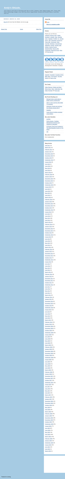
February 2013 (48, 249)
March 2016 (48, 172)
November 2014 (49, 205)
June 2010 (47, 314)
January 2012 (48, 276)
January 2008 (48, 374)
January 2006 (48, 415)
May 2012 (47, 268)
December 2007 (49, 376)
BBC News (47, 76)
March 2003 (48, 451)
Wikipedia (47, 45)
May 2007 (47, 390)
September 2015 (49, 185)
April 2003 (47, 449)
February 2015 (48, 199)
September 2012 (49, 259)
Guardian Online (59, 74)
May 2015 (47, 193)
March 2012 (48, 272)
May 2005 (47, 432)
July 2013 (47, 239)
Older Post (38, 29)
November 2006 (49, 403)
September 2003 (49, 442)
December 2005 (49, 417)
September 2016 (49, 160)
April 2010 (47, 318)
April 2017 (47, 145)
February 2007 (48, 397)
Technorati (53, 42)
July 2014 (47, 214)
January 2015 (48, 201)
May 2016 (47, 168)
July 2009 (47, 336)
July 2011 (47, 287)
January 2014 (48, 226)
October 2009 (48, 330)
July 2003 (47, 447)
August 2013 (48, 237)
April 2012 (47, 270)
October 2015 (48, 183)
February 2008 (48, 372)
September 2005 (49, 424)
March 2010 (48, 320)
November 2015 (49, 180)
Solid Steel (57, 89)
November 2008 (49, 353)
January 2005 (48, 440)
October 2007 (48, 380)
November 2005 (49, 420)
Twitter (58, 35)
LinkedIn (52, 37)
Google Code (58, 45)
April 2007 (47, 392)
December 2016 (49, 153)
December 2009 (49, 326)
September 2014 (49, 210)
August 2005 (48, 426)
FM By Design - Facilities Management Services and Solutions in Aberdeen (53, 123)
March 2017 (48, 147)
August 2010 (48, 309)
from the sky (50, 52)
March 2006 (48, 411)
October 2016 (48, 158)
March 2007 (48, 395)
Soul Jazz (57, 90)
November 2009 (49, 328)
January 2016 (48, 176)
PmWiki (55, 38)
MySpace (52, 43)
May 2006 (47, 407)
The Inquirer (54, 76)
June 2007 (47, 388)
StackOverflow (48, 48)
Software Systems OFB (51, 35)
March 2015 (48, 197)
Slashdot (50, 38)
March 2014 (48, 222)
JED (49, 40)
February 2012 (48, 274)
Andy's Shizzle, (12, 7)
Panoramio (54, 40)
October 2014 (48, 207)
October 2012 (48, 257)
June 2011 (47, 289)
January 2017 (48, 151)
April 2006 (47, 409)
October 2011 (48, 282)
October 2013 (48, 232)
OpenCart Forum (55, 50)
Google (52, 45)
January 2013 (48, 251)
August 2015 (48, 187)
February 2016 (48, 174)
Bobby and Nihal (57, 87)
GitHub (46, 47)
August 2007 (48, 384)
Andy (48, 22)
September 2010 (49, 307)
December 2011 (49, 278)
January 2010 (48, 324)
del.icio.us (59, 40)
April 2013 (47, 245)
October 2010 (48, 305)
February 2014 (48, 224)
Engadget (52, 74)
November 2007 (49, 378)
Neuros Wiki (56, 48)
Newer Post (4, 29)
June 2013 (47, 241)
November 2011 (49, 280)
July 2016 (47, 164)
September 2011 (49, 284)
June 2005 (47, 430)
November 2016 (49, 155)
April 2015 (47, 195)
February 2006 (48, 413)
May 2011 (47, 291)
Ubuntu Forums (53, 47)
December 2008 (49, 351)
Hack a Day (53, 78)
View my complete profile (53, 24)
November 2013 (49, 230)
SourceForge (58, 43)
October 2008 (48, 355)
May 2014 (47, 218)
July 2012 (47, 264)
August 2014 (48, 212)
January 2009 (48, 349)
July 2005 (47, 428)
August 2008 (48, 359)
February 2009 (48, 347)
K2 (58, 38)
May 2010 (47, 316)
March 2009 (48, 345)
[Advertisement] (53, 463)
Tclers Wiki (47, 42)
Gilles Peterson (49, 87)
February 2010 (48, 322)
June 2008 (47, 363)
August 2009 (48, 334)
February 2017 (48, 149)
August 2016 (48, 162)
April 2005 (47, 434)
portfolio (48, 119)
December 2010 (49, 301)
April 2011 (47, 293)
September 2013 (49, 234)
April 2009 (47, 343)
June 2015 (47, 191)
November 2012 (49, 255)
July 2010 (47, 311)
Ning (61, 50)
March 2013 (48, 247)
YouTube (47, 43)
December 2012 (49, 253)
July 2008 (47, 361)
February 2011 (48, 297)
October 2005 (48, 422)
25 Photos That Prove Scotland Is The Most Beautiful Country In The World (54, 128)
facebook (47, 37)
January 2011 (48, 299)
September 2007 (49, 382)
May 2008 (47, 365)
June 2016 (47, 166)
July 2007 (47, 386)
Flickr (58, 42)
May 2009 (47, 341)
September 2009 (49, 332)
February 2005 (48, 438)
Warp (53, 89)
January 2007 (48, 399)
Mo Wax (50, 90)
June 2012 (47, 266)
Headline (48, 110)
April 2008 (47, 368)
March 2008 (48, 370)
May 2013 (47, 243)
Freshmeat (47, 50)
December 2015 (49, 178)
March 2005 (48, 436)
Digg (56, 37)
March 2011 (48, 295)
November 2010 (49, 303)
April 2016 (47, 170)
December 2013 (49, 228)
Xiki (47, 131)
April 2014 (47, 220)
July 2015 (47, 189)
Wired (46, 78)
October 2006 (48, 405)
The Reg (60, 76)
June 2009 (47, 338)
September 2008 (49, 357)
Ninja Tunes (48, 89)
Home (21, 29)
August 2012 (48, 261)
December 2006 (49, 401)
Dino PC (6, 22)
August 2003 (48, 445)
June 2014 (47, 216)
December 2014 (49, 203)
